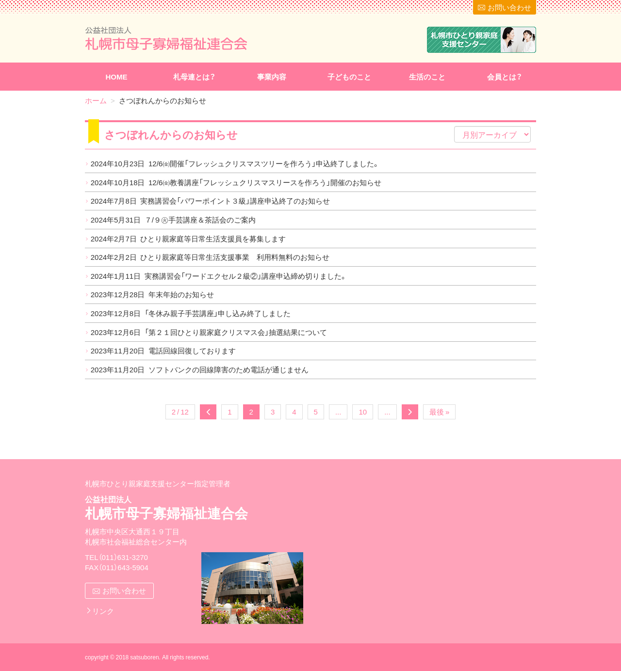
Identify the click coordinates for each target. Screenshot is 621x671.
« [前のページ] (208, 411)
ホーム (96, 100)
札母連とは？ (194, 76)
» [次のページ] (410, 411)
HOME (117, 76)
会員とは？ (504, 76)
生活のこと (427, 76)
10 (363, 411)
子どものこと (349, 76)
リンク (103, 611)
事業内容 (271, 76)
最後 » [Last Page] (439, 411)
